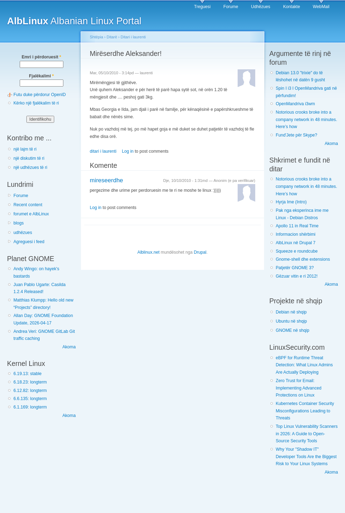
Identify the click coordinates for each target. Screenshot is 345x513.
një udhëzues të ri (30, 167)
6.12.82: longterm (30, 390)
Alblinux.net (148, 252)
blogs (18, 223)
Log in (127, 151)
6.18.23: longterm (30, 382)
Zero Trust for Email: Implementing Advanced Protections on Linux (298, 388)
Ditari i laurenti (133, 37)
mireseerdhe (106, 180)
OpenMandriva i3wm (295, 103)
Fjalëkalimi (41, 76)
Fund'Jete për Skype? (296, 135)
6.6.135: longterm (30, 398)
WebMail (321, 6)
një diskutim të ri (28, 158)
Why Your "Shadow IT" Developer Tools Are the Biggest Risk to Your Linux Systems (306, 456)
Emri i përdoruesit (41, 57)
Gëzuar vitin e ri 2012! (297, 276)
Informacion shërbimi (295, 234)
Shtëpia (96, 37)
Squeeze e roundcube (297, 251)
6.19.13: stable (27, 373)
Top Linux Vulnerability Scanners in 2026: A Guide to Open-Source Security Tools (307, 433)
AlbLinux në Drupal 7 (295, 242)
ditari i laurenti (103, 151)
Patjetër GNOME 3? (295, 267)
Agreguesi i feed (28, 241)
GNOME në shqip (292, 330)
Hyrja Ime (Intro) (291, 202)
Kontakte (291, 6)
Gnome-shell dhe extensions (303, 259)
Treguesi (202, 6)
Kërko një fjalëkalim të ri (36, 103)
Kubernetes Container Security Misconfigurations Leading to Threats (305, 410)
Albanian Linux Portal (74, 20)
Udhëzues (260, 6)
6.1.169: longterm (30, 407)
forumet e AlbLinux (31, 213)
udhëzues (22, 232)
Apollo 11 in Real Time (297, 225)
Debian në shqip (291, 312)
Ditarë (112, 37)
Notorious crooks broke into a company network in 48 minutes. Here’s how (306, 119)
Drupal (200, 252)
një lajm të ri (25, 149)
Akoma (69, 346)
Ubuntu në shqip (291, 321)
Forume (231, 6)
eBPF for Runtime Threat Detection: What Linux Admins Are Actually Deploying (304, 365)
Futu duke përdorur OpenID (39, 94)
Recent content (27, 204)
